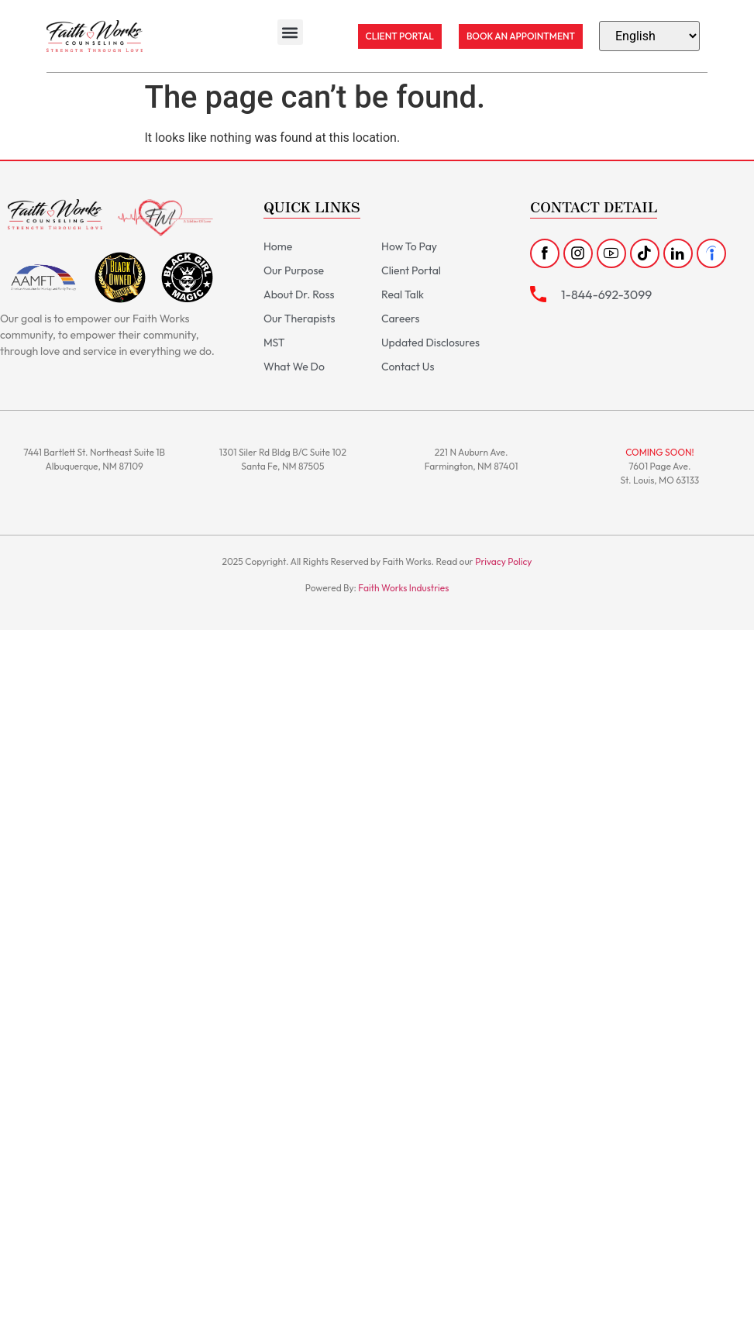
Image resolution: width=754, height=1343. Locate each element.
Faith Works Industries (403, 588)
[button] (290, 32)
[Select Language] (649, 36)
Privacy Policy (503, 561)
